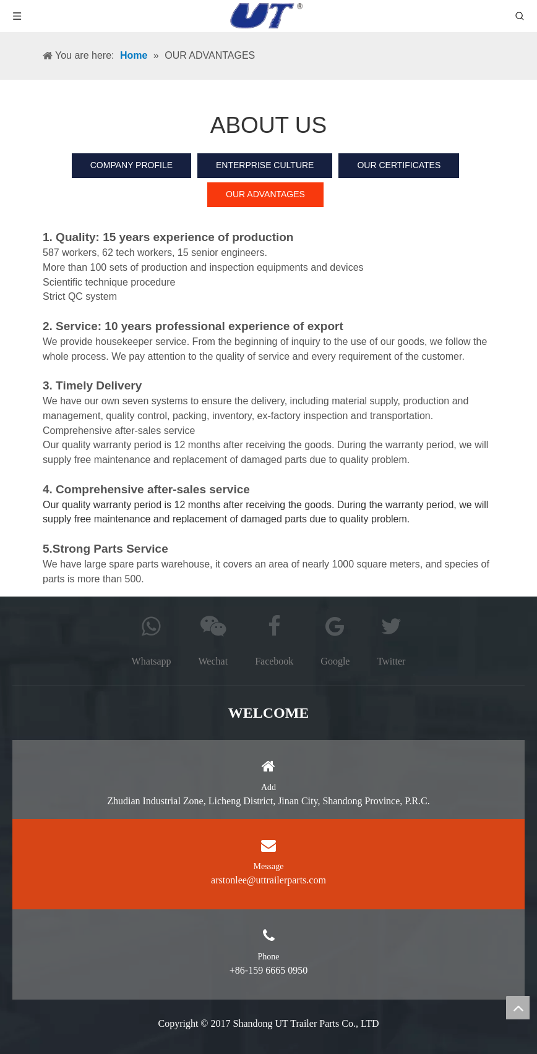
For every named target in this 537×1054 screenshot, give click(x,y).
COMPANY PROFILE (131, 165)
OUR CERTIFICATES (398, 165)
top (518, 1007)
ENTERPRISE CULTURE (265, 165)
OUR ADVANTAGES (265, 194)
